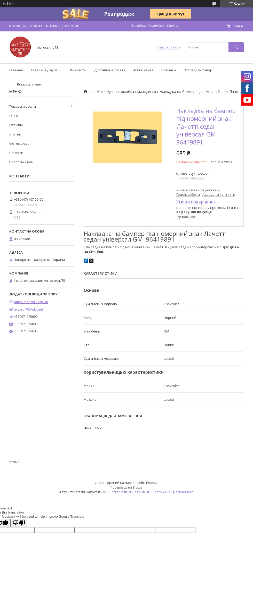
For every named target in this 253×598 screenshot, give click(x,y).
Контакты (78, 70)
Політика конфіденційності (173, 492)
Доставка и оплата (109, 70)
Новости (16, 152)
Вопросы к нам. (29, 84)
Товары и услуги (43, 70)
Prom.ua (152, 483)
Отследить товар (198, 70)
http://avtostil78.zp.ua (31, 302)
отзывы (15, 461)
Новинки (168, 70)
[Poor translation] (19, 523)
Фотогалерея (20, 143)
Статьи (15, 134)
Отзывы (16, 125)
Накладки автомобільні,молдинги (126, 92)
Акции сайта (143, 70)
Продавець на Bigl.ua (126, 487)
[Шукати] (236, 47)
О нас (13, 115)
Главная (16, 70)
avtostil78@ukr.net (28, 309)
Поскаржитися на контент (129, 492)
